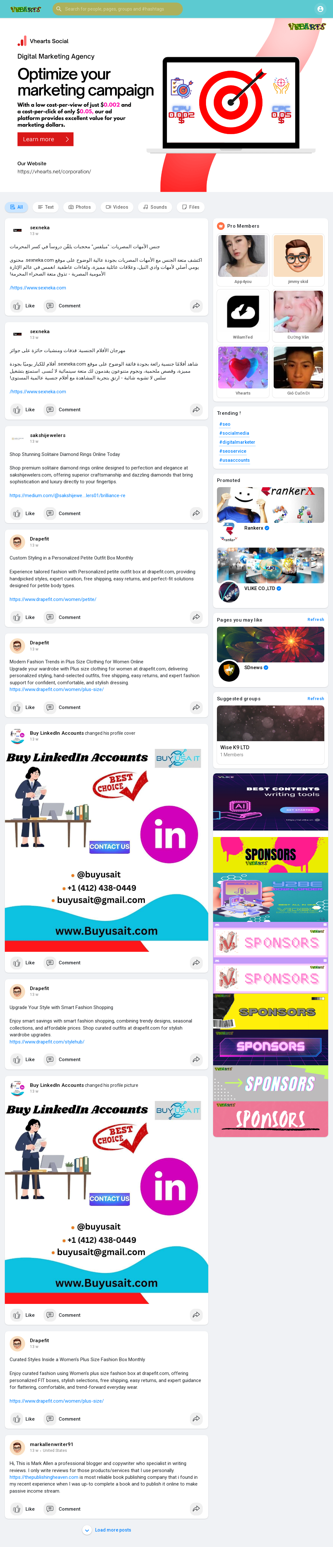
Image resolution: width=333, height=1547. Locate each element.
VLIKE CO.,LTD (262, 588)
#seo (224, 424)
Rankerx (256, 528)
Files (191, 207)
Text (46, 207)
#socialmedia (234, 433)
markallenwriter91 (51, 1444)
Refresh (316, 619)
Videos (117, 207)
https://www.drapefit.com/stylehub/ (47, 1042)
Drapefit (39, 539)
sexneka (40, 228)
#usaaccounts (234, 460)
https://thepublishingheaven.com (44, 1477)
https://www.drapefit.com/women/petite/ (53, 599)
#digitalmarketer (237, 442)
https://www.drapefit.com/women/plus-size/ (57, 689)
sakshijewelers (47, 435)
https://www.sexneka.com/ (38, 288)
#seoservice (232, 451)
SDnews (256, 667)
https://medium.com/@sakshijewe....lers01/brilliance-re (67, 495)
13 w (34, 234)
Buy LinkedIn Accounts (57, 733)
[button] (118, 9)
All (16, 207)
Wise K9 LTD (235, 747)
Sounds (155, 207)
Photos (79, 207)
